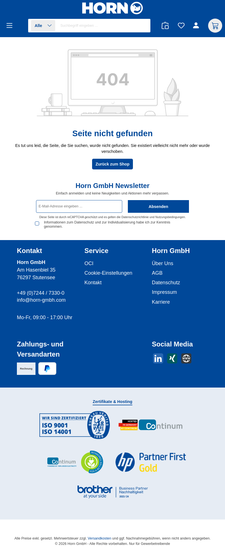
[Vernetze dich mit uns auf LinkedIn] (158, 358)
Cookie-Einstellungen (108, 273)
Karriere (161, 302)
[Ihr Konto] (197, 26)
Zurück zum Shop (112, 164)
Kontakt (93, 282)
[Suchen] (143, 25)
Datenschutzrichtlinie (135, 217)
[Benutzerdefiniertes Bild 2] (150, 425)
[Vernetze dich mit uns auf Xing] (172, 358)
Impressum (164, 292)
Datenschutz (166, 282)
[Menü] (11, 26)
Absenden (158, 206)
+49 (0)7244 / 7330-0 (40, 293)
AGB (157, 273)
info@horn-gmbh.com (41, 300)
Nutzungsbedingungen (170, 217)
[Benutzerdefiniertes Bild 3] (74, 462)
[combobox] (104, 25)
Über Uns (162, 263)
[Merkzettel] (181, 26)
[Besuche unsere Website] (186, 358)
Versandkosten (99, 538)
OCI (88, 263)
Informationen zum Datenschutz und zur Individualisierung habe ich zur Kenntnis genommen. (107, 224)
